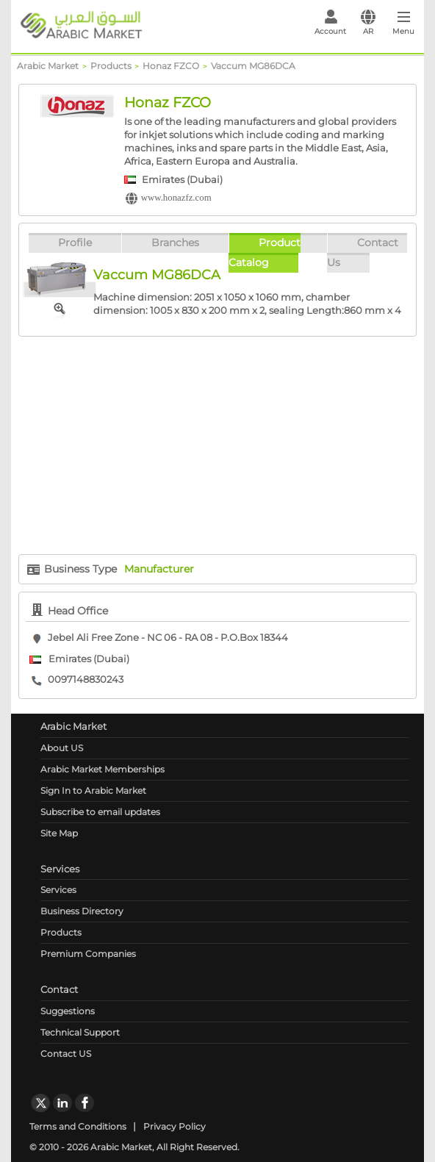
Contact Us (362, 252)
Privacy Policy (174, 1126)
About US (61, 747)
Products (61, 932)
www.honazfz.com (176, 198)
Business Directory (81, 911)
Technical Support (80, 1032)
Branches (175, 242)
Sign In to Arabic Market (93, 790)
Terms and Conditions (77, 1126)
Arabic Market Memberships (102, 769)
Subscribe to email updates (100, 811)
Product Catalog (265, 252)
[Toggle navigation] (403, 26)
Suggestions (67, 1010)
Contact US (65, 1053)
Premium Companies (88, 953)
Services (58, 889)
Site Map (59, 833)
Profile (75, 242)
